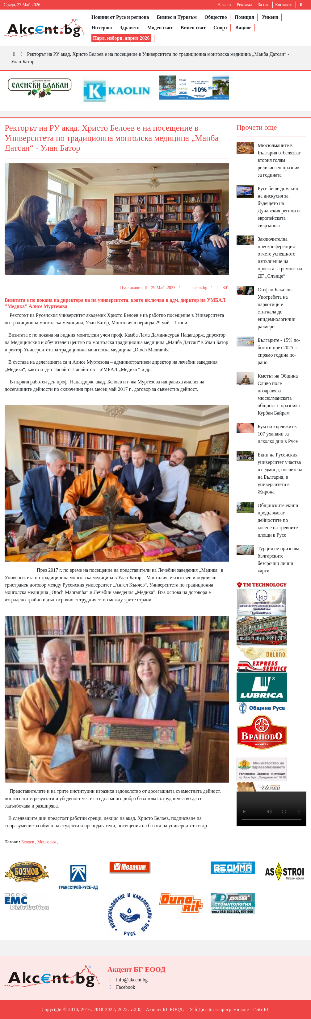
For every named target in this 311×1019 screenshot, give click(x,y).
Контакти (283, 4)
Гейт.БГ (261, 1009)
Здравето (129, 27)
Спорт (220, 27)
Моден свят (160, 27)
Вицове (243, 27)
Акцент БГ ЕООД (164, 1009)
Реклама (244, 4)
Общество (215, 17)
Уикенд (270, 17)
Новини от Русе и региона (120, 17)
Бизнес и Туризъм (176, 17)
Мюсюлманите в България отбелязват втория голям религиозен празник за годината (279, 160)
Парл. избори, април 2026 (121, 38)
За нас (263, 4)
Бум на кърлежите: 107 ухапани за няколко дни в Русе (278, 434)
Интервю (101, 27)
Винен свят (193, 27)
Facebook (121, 987)
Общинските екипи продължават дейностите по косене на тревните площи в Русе (278, 520)
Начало (224, 4)
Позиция (244, 17)
